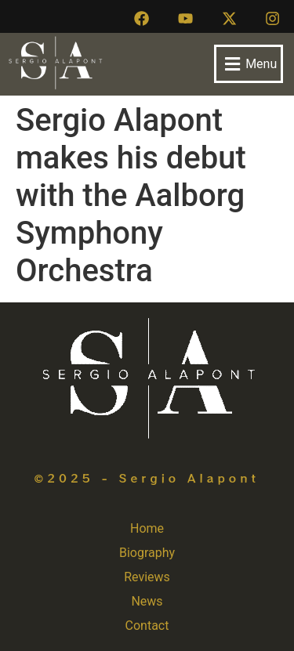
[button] (248, 64)
